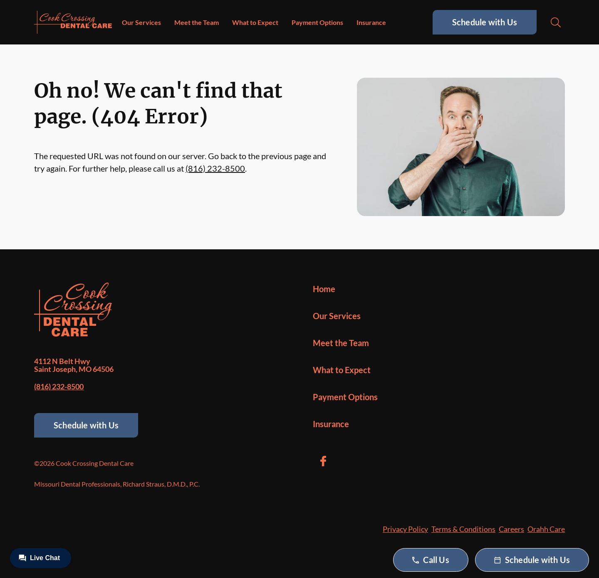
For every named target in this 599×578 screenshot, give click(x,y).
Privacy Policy (405, 529)
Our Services (141, 22)
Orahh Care (546, 529)
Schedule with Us (484, 22)
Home (324, 289)
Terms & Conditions (463, 529)
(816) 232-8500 (215, 168)
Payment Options (317, 22)
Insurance (371, 22)
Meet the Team (196, 22)
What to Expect (255, 22)
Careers (511, 529)
